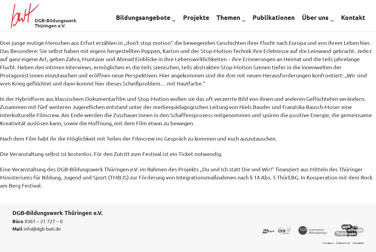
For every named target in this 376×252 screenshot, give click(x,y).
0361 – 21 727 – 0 (44, 221)
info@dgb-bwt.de (42, 229)
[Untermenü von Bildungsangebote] (174, 20)
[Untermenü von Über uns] (332, 20)
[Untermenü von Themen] (243, 20)
